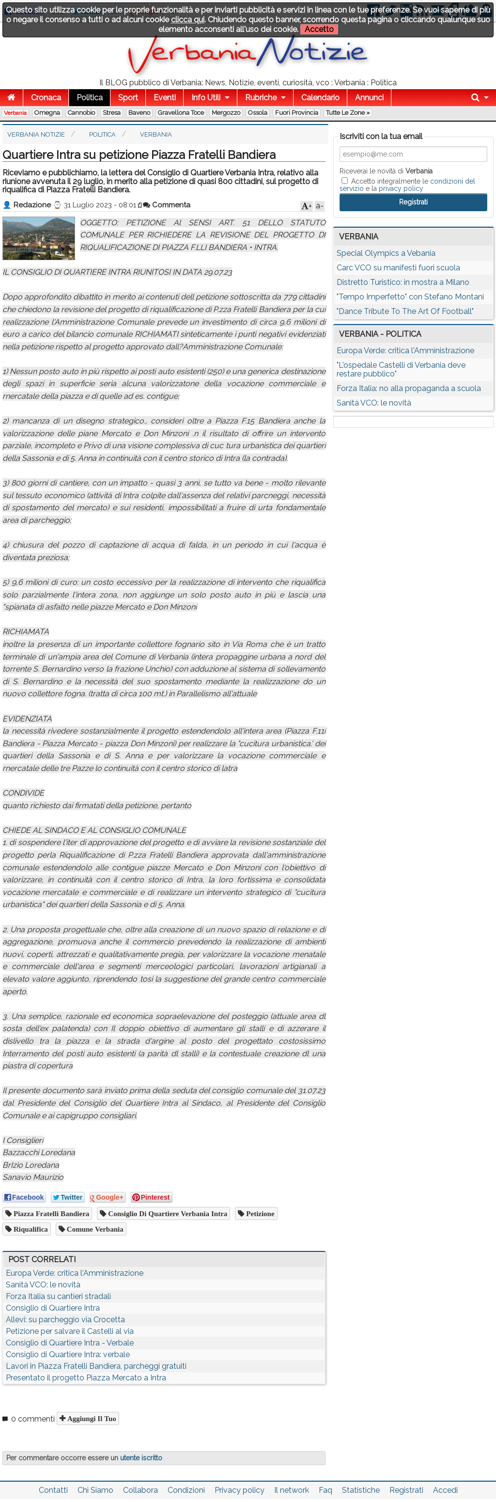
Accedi (445, 1490)
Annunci (369, 97)
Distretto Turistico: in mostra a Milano (403, 282)
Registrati (406, 1490)
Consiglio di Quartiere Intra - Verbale (70, 1342)
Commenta (166, 205)
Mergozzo (226, 112)
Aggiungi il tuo (90, 1418)
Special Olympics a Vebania (386, 253)
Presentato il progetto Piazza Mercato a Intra (86, 1377)
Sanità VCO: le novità (43, 1284)
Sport (128, 97)
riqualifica (30, 1229)
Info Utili (205, 97)
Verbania (15, 113)
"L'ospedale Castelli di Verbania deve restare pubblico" (401, 369)
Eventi (165, 97)
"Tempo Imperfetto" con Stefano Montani (410, 296)
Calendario (320, 97)
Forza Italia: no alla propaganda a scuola (409, 388)
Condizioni (186, 1490)
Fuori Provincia (296, 112)
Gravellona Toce (181, 112)
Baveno (139, 112)
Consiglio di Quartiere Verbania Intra (166, 1213)
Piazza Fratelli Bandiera (50, 1213)
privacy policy (401, 188)
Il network (291, 1490)
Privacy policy (239, 1490)
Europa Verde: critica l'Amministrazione (74, 1273)
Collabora (140, 1490)
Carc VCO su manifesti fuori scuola (398, 267)
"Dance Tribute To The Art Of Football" (405, 311)
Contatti (53, 1490)
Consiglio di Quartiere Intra (53, 1308)
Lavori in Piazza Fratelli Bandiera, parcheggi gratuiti (96, 1366)
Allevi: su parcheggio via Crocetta (65, 1319)
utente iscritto (141, 1458)
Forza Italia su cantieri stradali (58, 1296)
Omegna (47, 112)
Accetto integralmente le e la (407, 184)
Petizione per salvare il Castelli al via (70, 1331)
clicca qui (187, 19)
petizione (259, 1213)
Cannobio (81, 112)
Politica (90, 97)
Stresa (112, 112)
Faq (325, 1490)
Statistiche (361, 1490)
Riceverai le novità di (386, 171)
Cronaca (46, 97)
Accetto (319, 29)
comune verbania (94, 1229)
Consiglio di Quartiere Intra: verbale (68, 1354)
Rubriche (261, 97)
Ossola (257, 112)
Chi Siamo (95, 1490)
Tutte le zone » (348, 112)
